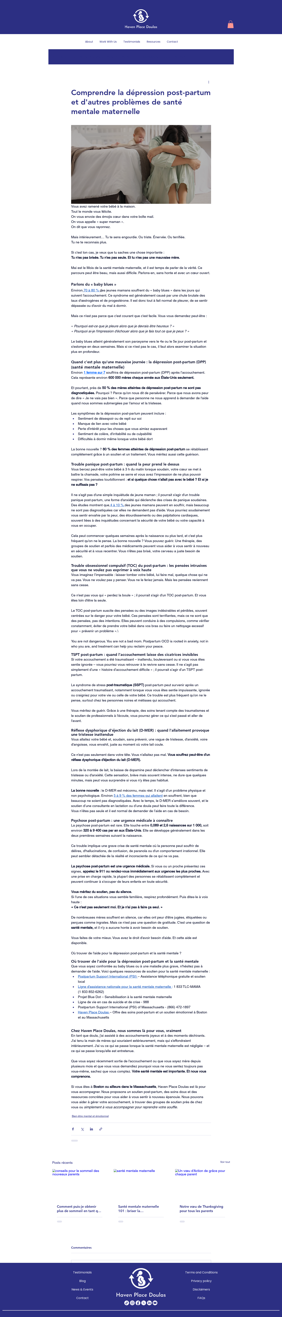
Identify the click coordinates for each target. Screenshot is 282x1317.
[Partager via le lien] (101, 1129)
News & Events (82, 1289)
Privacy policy (201, 1281)
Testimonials (82, 1272)
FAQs (201, 1298)
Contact (82, 1298)
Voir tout (225, 1161)
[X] (143, 1303)
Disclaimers (201, 1289)
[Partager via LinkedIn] (91, 1129)
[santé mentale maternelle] (141, 1184)
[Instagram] (132, 1303)
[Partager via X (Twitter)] (82, 1129)
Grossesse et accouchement (161, 56)
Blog (82, 1281)
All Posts (59, 56)
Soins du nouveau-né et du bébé (101, 56)
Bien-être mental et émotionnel (90, 1116)
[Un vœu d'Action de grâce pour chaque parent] (202, 1184)
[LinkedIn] (149, 1303)
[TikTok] (126, 1303)
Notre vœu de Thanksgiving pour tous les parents (201, 1208)
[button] (230, 24)
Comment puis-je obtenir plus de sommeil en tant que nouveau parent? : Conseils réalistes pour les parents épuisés (79, 1208)
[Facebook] (138, 1303)
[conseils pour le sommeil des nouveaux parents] (79, 1184)
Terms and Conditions (201, 1272)
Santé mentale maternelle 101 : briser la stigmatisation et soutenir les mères (138, 1208)
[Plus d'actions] (209, 82)
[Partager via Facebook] (73, 1129)
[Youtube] (155, 1303)
